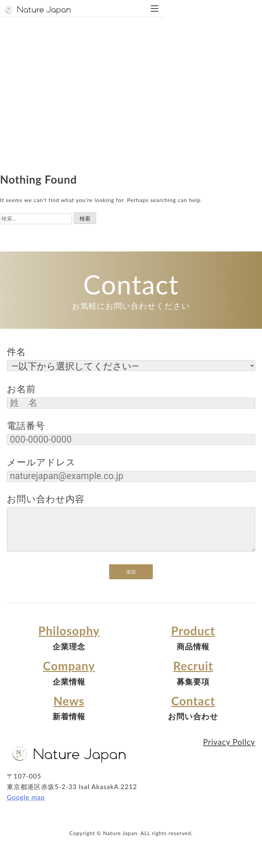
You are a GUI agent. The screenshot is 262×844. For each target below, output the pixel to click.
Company (69, 666)
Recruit (193, 666)
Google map (26, 797)
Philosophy (69, 631)
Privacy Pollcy (229, 742)
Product (193, 631)
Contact (193, 701)
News (69, 701)
